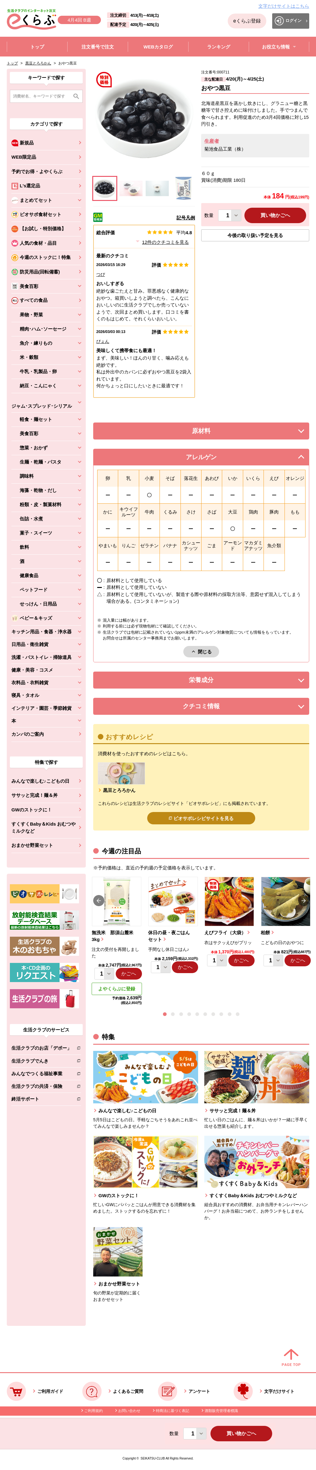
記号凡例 (186, 217)
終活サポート (41, 1100)
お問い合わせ (129, 1411)
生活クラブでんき (41, 1062)
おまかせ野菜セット (32, 845)
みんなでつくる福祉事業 (41, 1075)
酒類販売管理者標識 (221, 1411)
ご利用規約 (93, 1411)
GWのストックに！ (31, 809)
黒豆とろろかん (38, 63)
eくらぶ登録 (247, 20)
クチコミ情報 (210, 708)
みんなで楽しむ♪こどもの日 (40, 781)
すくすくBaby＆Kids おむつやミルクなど (43, 827)
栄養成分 (213, 682)
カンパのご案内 (27, 734)
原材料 (215, 432)
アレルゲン (209, 459)
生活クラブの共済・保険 (41, 1087)
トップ (12, 63)
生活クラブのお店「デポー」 (41, 1049)
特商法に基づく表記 (172, 1411)
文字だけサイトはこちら (283, 6)
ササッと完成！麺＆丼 (34, 795)
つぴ (100, 274)
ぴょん (102, 341)
